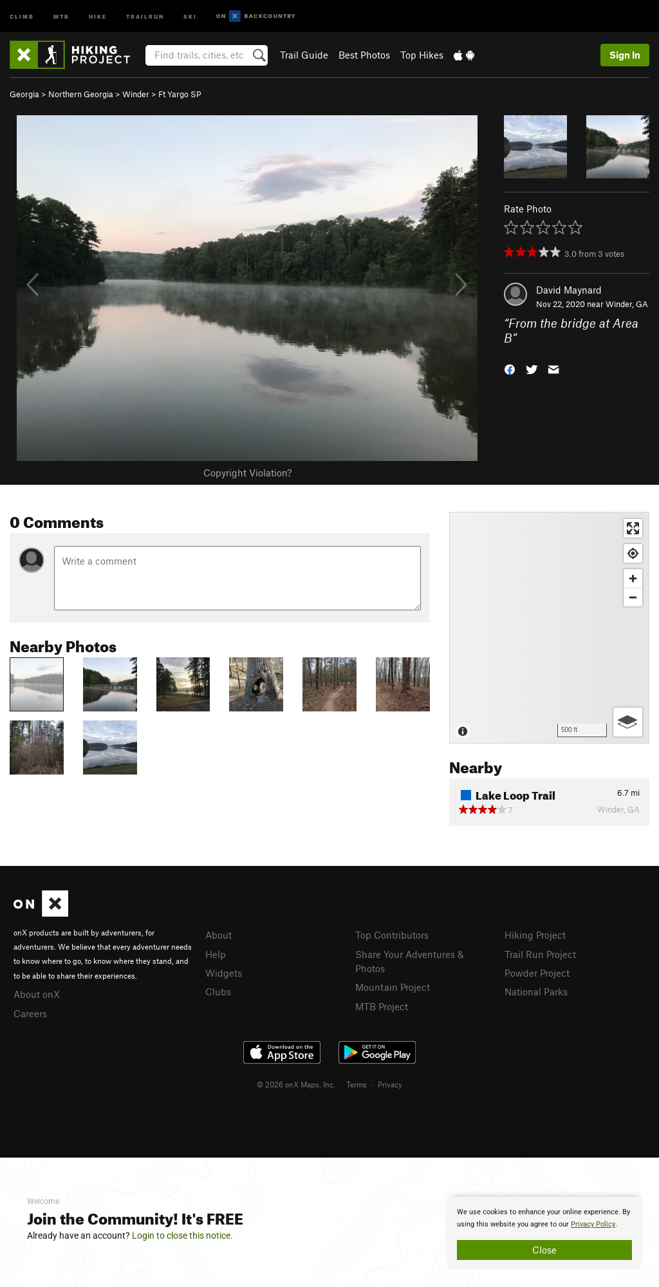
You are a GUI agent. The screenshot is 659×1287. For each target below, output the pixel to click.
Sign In (624, 55)
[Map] (549, 627)
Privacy (390, 1084)
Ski (190, 16)
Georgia (24, 94)
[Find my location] (633, 553)
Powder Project (537, 973)
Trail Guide (304, 55)
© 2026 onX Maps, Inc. (296, 1084)
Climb (22, 16)
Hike (98, 16)
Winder (135, 94)
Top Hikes (421, 55)
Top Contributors (392, 935)
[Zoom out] (633, 597)
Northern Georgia (80, 94)
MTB (61, 16)
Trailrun (145, 16)
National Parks (536, 991)
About (218, 935)
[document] (544, 1233)
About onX (37, 994)
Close (544, 1249)
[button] (509, 368)
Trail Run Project (540, 954)
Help (215, 954)
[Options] (627, 722)
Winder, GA (627, 304)
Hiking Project (535, 935)
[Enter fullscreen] (633, 528)
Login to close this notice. (182, 1235)
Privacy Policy (593, 1224)
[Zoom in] (633, 578)
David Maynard (569, 290)
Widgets (223, 973)
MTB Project (381, 1006)
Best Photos (364, 55)
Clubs (218, 991)
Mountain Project (392, 987)
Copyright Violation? (247, 472)
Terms (356, 1084)
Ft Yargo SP (179, 94)
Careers (30, 1013)
